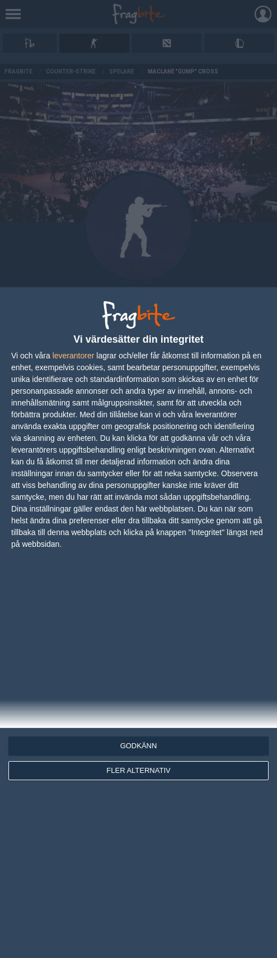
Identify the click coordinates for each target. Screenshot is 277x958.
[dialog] (138, 622)
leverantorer (74, 356)
